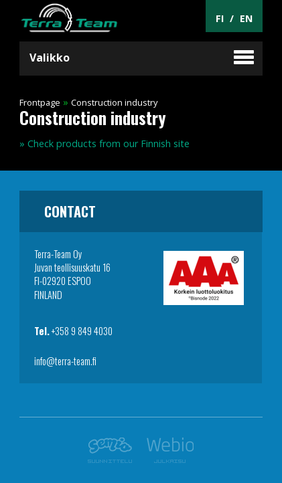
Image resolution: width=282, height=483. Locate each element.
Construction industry (114, 102)
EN (246, 18)
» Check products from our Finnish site (104, 143)
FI (220, 18)
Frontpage (39, 102)
